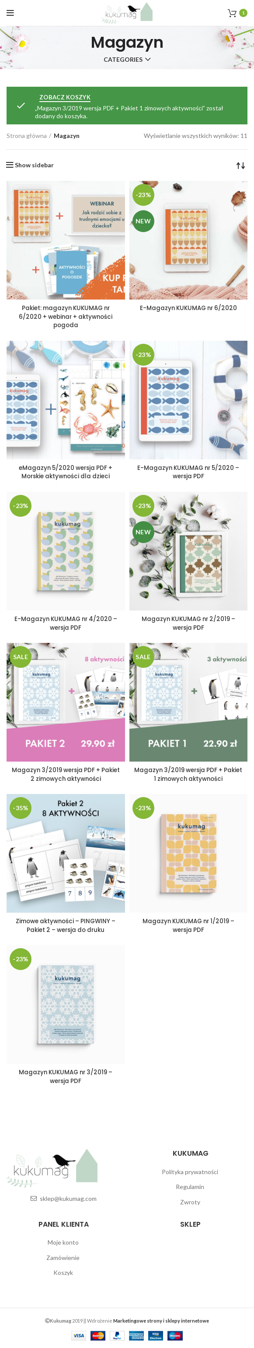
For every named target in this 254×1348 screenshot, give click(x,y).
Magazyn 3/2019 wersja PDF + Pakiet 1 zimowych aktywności (188, 774)
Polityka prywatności (190, 1171)
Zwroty (190, 1201)
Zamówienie (63, 1256)
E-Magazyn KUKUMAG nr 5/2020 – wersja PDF (188, 471)
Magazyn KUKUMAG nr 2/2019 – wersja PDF (188, 623)
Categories (123, 59)
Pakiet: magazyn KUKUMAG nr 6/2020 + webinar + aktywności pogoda (65, 316)
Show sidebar (34, 165)
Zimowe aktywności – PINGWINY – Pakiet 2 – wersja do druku (65, 924)
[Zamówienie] (240, 165)
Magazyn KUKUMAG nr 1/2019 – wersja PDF (188, 924)
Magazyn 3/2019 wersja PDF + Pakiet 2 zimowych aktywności (66, 774)
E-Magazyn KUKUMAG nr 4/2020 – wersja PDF (65, 623)
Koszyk (63, 1271)
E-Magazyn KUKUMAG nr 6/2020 (188, 307)
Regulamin (190, 1185)
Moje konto (63, 1241)
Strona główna (27, 135)
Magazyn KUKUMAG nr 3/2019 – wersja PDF (65, 1075)
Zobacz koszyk (64, 97)
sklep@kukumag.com (68, 1197)
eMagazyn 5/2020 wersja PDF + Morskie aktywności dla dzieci (66, 471)
